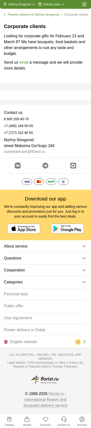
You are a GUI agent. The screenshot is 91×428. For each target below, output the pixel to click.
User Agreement (18, 318)
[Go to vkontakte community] (18, 165)
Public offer (13, 306)
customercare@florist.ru (24, 151)
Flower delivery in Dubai (24, 330)
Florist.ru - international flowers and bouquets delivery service (45, 400)
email (23, 62)
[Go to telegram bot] (45, 165)
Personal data (16, 294)
